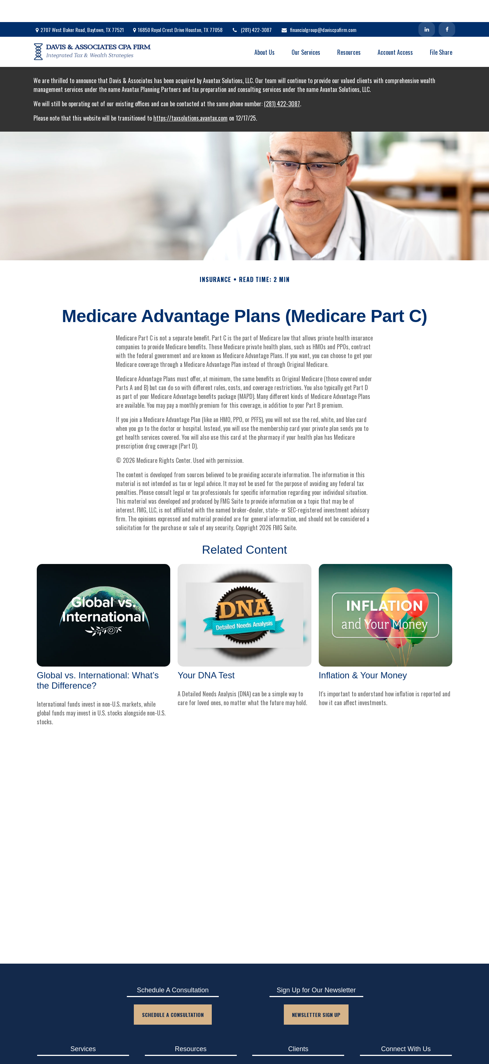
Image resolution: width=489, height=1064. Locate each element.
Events (191, 1057)
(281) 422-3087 (252, 7)
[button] (264, 30)
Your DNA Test (206, 653)
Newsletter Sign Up (316, 992)
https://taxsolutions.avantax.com (190, 96)
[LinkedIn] (426, 7)
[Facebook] (447, 7)
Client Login (298, 1045)
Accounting (83, 1045)
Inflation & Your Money (363, 653)
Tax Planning (83, 1057)
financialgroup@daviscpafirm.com (318, 7)
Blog (190, 1045)
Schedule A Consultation (173, 992)
